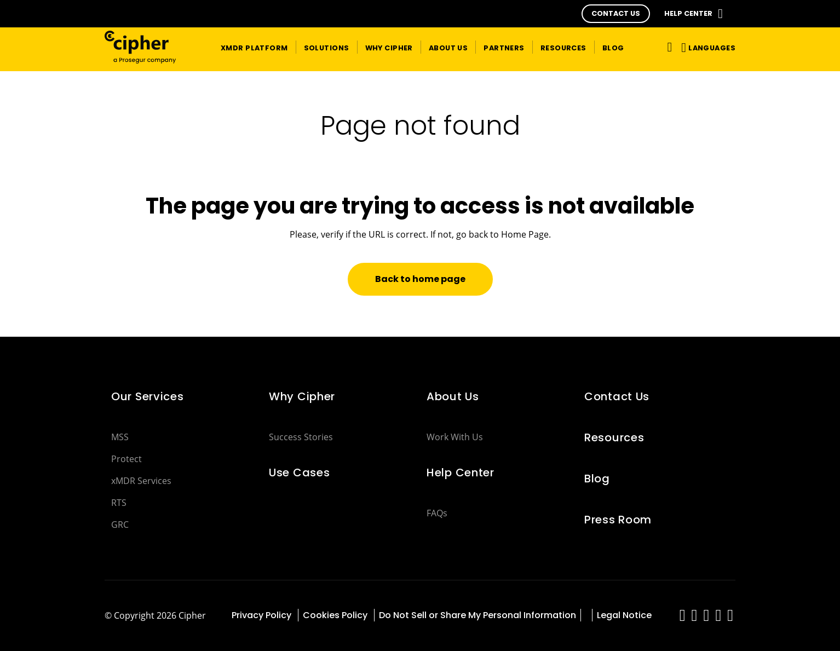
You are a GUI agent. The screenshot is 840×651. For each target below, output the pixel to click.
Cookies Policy (336, 615)
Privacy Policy (263, 615)
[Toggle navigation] (667, 47)
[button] (616, 13)
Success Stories (301, 437)
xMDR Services (141, 481)
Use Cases (299, 472)
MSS (120, 437)
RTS (118, 503)
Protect (126, 459)
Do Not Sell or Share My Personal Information (477, 615)
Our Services (147, 396)
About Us (453, 396)
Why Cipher (302, 396)
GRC (120, 525)
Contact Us (616, 396)
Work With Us (455, 437)
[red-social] (682, 618)
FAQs (437, 513)
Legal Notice (624, 615)
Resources (614, 437)
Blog (597, 478)
